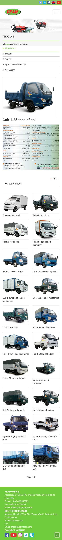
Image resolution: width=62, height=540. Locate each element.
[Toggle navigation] (56, 12)
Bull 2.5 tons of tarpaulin (14, 410)
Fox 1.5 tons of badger (43, 354)
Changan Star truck (11, 215)
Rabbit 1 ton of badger (13, 271)
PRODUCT (14, 45)
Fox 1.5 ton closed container (16, 354)
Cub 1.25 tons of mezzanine (46, 298)
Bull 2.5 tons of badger (43, 410)
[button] (4, 26)
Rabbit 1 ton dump (41, 215)
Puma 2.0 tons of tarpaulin (15, 378)
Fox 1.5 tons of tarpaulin (44, 327)
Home (7, 45)
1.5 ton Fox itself (10, 327)
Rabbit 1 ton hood (11, 242)
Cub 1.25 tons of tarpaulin (45, 271)
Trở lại (55, 178)
